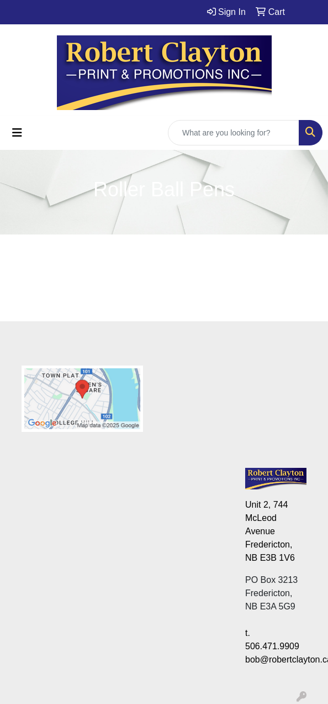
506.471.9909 (272, 646)
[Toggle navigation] (17, 132)
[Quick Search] (233, 132)
